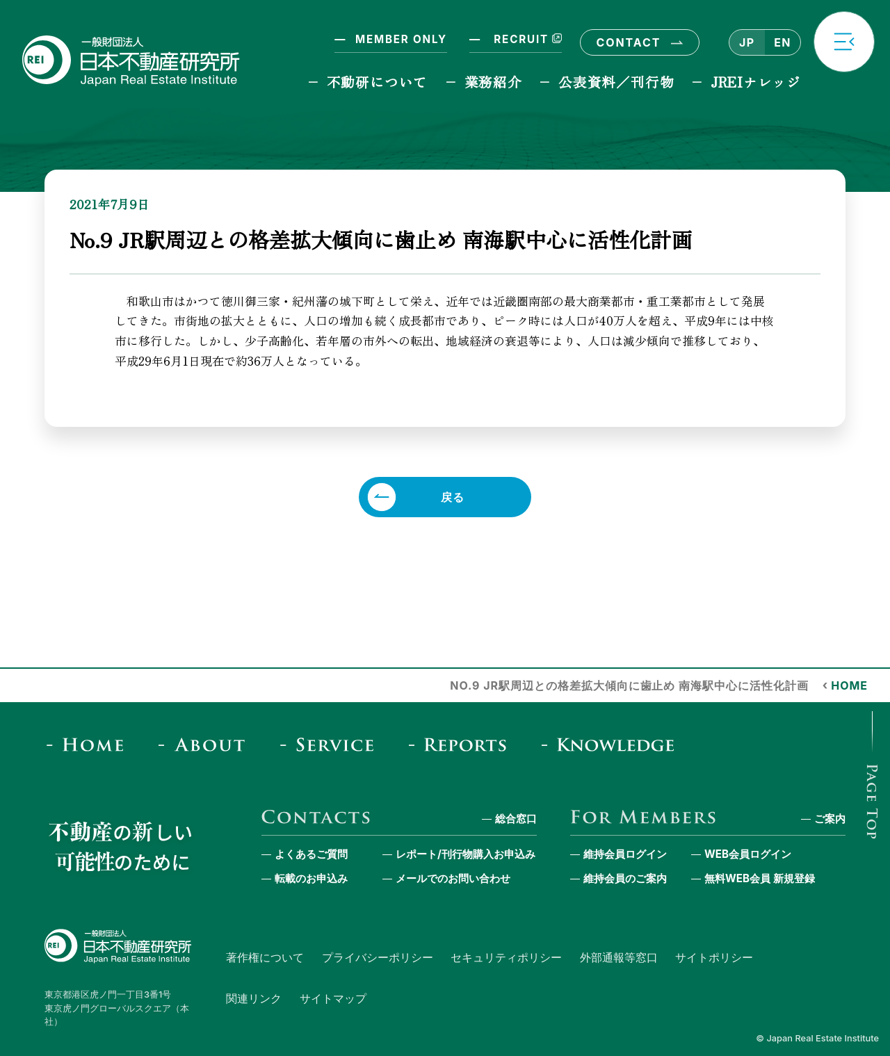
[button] (844, 41)
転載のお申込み (311, 878)
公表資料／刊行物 (616, 82)
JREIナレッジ (756, 82)
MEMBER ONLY (401, 39)
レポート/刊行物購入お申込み (465, 854)
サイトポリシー (714, 957)
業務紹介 (493, 82)
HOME (849, 685)
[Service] (331, 745)
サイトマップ (333, 998)
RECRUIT (526, 39)
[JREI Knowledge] (613, 745)
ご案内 (830, 818)
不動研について (377, 82)
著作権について (265, 957)
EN (782, 42)
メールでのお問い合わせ (453, 878)
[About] (206, 745)
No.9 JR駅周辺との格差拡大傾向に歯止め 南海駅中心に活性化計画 (629, 685)
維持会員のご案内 (625, 878)
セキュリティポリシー (506, 957)
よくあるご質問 (311, 854)
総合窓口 (516, 818)
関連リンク (254, 998)
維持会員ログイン (625, 854)
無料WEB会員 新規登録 (759, 878)
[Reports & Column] (462, 745)
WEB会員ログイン (747, 854)
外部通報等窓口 (619, 957)
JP (746, 42)
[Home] (89, 745)
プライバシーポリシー (377, 957)
